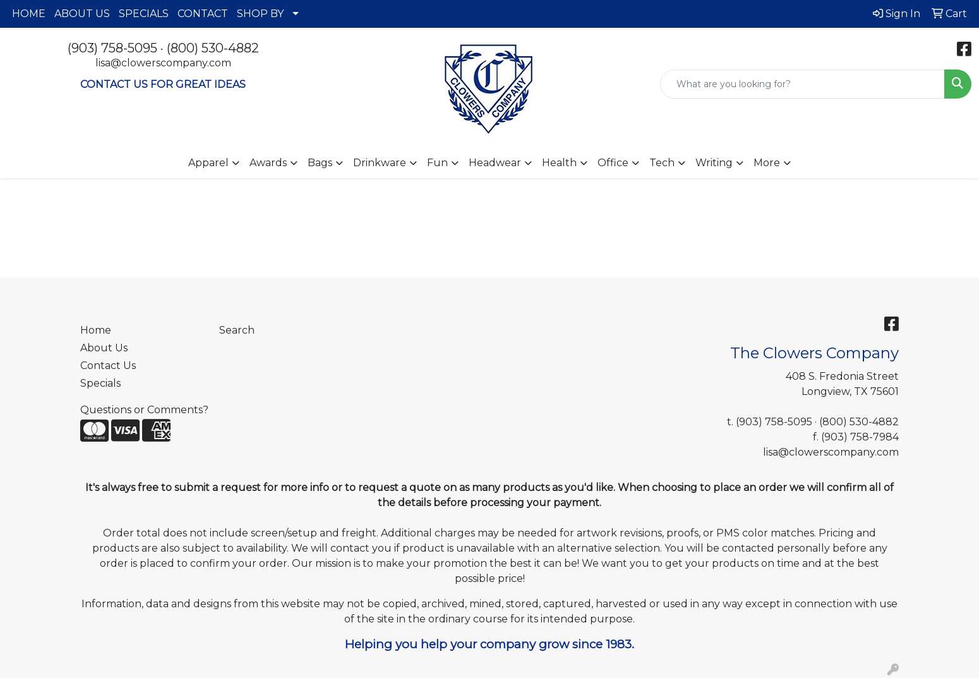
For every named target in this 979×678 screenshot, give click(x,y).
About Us (104, 348)
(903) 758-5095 (112, 48)
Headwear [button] (495, 163)
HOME (28, 14)
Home (95, 330)
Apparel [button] (208, 163)
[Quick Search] (802, 84)
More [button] (767, 163)
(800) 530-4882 (213, 48)
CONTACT (202, 14)
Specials (100, 383)
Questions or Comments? (144, 410)
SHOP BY (260, 14)
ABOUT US (82, 14)
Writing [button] (714, 163)
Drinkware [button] (379, 163)
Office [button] (613, 163)
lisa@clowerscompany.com (163, 63)
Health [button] (559, 163)
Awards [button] (268, 163)
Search (237, 330)
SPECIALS (144, 14)
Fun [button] (437, 163)
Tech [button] (662, 163)
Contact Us (108, 366)
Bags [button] (320, 163)
